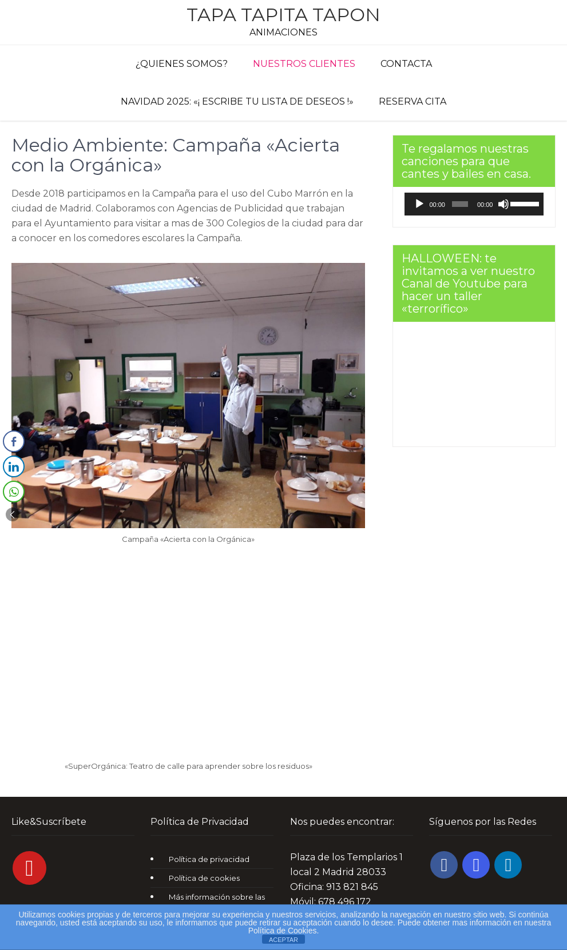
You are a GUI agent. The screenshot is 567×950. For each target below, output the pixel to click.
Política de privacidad (209, 859)
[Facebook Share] (14, 441)
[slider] (460, 204)
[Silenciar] (503, 204)
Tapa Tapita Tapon (283, 14)
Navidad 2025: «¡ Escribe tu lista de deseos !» (237, 101)
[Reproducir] (419, 204)
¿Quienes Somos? (182, 63)
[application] (474, 204)
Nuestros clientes (304, 63)
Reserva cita (412, 101)
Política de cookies (204, 878)
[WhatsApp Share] (14, 491)
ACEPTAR (283, 939)
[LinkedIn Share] (14, 466)
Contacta (406, 63)
